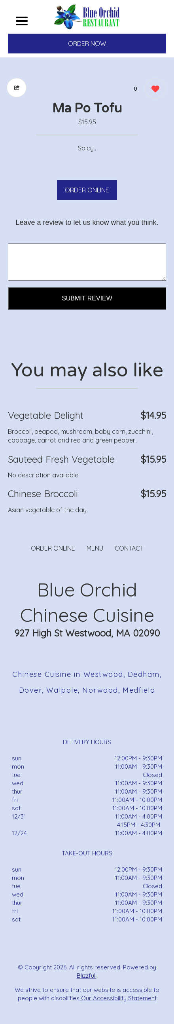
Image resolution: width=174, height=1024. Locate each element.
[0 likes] (153, 89)
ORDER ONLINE (87, 190)
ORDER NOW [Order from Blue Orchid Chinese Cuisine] (87, 43)
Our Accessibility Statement (118, 998)
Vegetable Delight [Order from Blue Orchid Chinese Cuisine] (45, 415)
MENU (95, 548)
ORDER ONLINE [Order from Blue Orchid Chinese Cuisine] (53, 548)
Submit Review (87, 298)
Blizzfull (86, 975)
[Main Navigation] (22, 21)
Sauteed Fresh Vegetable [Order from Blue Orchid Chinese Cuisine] (61, 459)
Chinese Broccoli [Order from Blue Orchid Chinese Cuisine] (43, 494)
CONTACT (129, 548)
